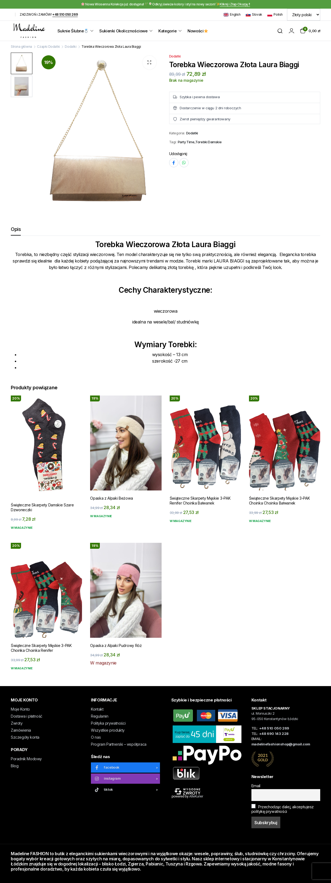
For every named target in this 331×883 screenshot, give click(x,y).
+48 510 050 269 (65, 14)
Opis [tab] (16, 229)
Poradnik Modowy (26, 758)
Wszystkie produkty (108, 730)
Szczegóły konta (25, 737)
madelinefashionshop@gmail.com (280, 744)
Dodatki (70, 47)
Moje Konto (20, 709)
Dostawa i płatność (26, 716)
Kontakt (97, 709)
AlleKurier (196, 796)
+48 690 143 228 (274, 733)
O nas (96, 737)
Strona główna (21, 47)
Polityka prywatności (108, 723)
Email (255, 785)
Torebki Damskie (208, 142)
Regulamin (99, 716)
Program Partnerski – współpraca (118, 744)
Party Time (186, 142)
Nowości (197, 30)
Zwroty (17, 723)
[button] (149, 62)
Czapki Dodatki (48, 47)
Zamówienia (21, 730)
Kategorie (167, 30)
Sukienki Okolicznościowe (123, 30)
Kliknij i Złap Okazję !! (235, 4)
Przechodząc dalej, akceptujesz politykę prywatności (282, 809)
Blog (14, 765)
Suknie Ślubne (72, 30)
